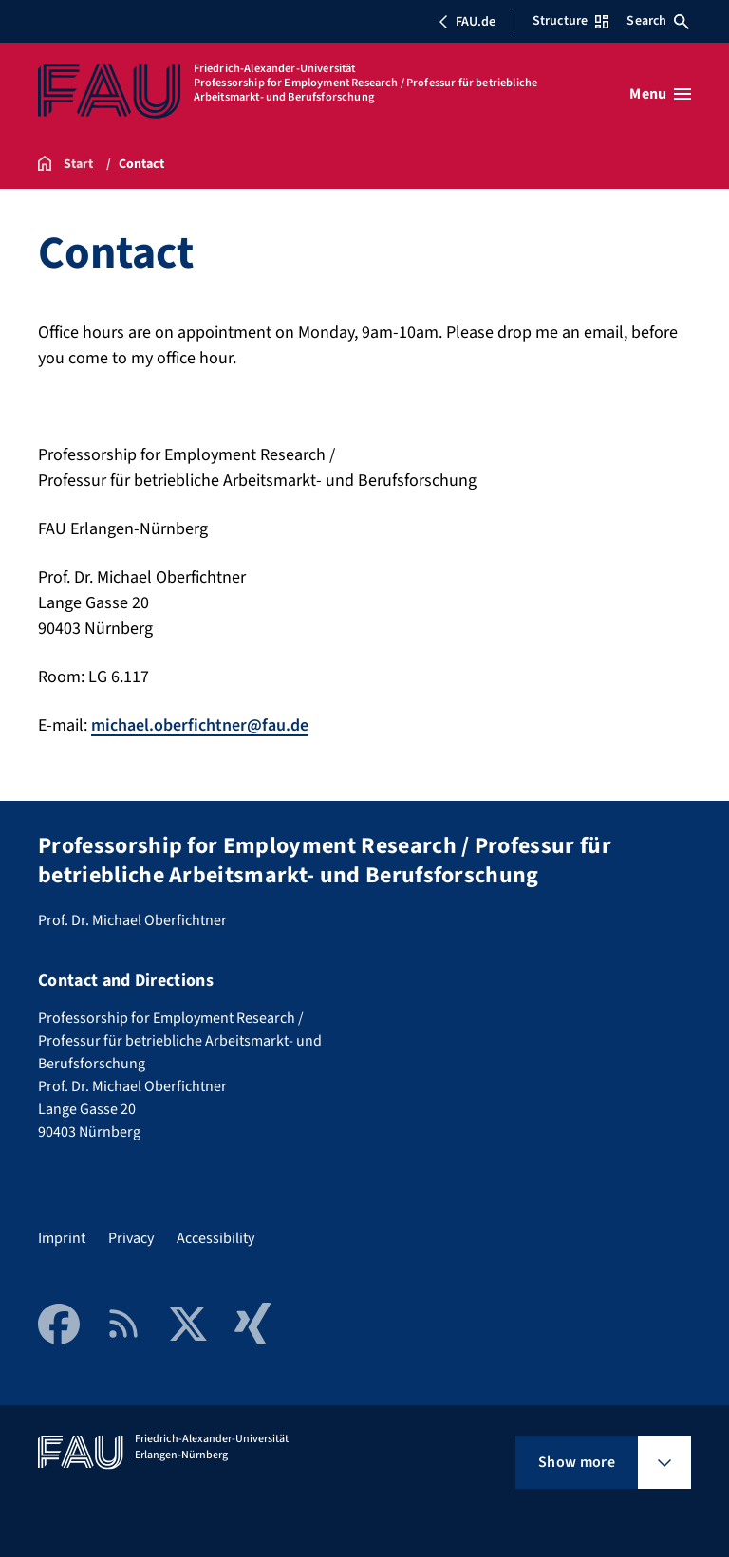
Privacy (131, 1238)
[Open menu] (660, 94)
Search (657, 20)
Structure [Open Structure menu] (570, 20)
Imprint (61, 1238)
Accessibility (215, 1238)
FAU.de (467, 21)
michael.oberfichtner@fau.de (199, 725)
